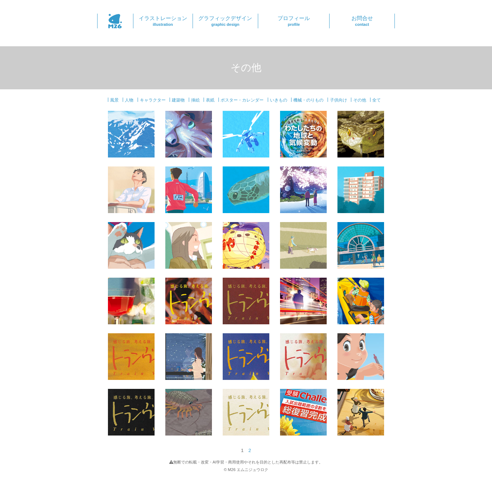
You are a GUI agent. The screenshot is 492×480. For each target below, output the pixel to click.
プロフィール (293, 21)
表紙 (210, 100)
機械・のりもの (308, 100)
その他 (359, 100)
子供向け (338, 100)
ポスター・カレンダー (242, 100)
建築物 (178, 100)
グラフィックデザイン (225, 21)
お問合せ (362, 21)
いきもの (278, 100)
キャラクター (153, 100)
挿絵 (195, 100)
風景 (114, 100)
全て (376, 100)
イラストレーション (163, 21)
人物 (129, 100)
